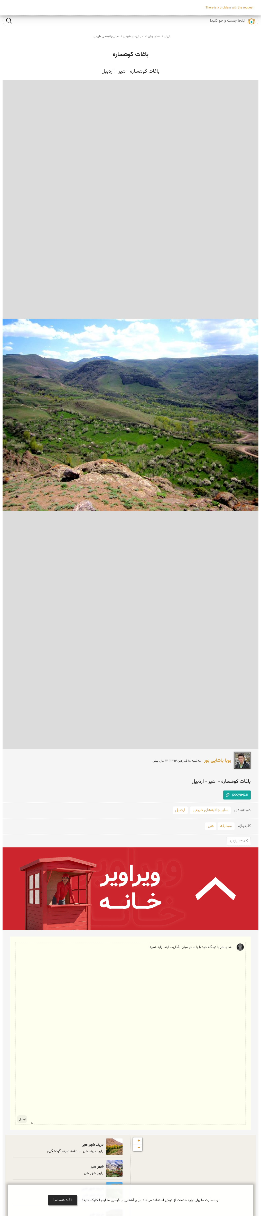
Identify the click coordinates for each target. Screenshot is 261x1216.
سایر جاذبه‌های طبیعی (106, 36)
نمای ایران (154, 36)
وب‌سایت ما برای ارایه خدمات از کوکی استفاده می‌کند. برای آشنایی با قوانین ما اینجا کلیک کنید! (150, 1200)
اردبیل (180, 810)
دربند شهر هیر (93, 1145)
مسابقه (226, 826)
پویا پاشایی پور (217, 760)
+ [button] (138, 1141)
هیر (211, 826)
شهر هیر (97, 1167)
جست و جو (9, 20)
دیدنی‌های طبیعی (133, 36)
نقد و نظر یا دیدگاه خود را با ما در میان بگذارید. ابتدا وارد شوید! (131, 1033)
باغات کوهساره (130, 54)
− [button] (138, 1148)
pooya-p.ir (240, 795)
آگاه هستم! (62, 1200)
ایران (167, 36)
